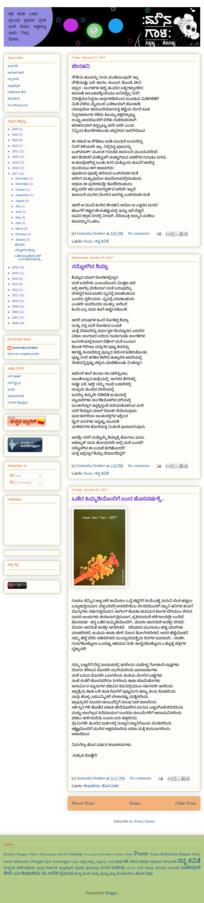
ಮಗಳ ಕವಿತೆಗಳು (112, 868)
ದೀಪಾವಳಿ (169, 861)
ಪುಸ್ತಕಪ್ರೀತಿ (14, 85)
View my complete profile (23, 354)
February (21, 234)
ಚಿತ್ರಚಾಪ (156, 861)
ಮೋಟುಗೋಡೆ (16, 396)
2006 (15, 323)
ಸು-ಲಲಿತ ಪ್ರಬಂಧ (18, 105)
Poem (88, 241)
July (18, 206)
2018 (15, 168)
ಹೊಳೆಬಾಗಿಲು (125, 873)
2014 (15, 278)
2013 (15, 284)
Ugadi (75, 861)
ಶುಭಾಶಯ (92, 786)
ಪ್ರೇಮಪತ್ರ (92, 868)
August (20, 201)
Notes (129, 854)
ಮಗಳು (131, 868)
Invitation (106, 854)
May (18, 217)
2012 (15, 290)
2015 (15, 273)
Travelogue (61, 861)
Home (134, 803)
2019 (15, 162)
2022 (15, 146)
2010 (15, 301)
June (18, 211)
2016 (15, 267)
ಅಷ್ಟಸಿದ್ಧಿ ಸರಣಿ (105, 861)
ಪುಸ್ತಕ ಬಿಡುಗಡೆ (46, 868)
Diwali (62, 854)
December (22, 178)
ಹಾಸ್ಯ (78, 873)
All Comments (20, 482)
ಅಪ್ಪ (83, 861)
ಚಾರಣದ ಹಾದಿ (16, 72)
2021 (15, 151)
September (22, 195)
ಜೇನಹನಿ (81, 66)
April (18, 223)
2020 (15, 157)
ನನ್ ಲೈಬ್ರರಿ (14, 383)
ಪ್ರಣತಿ (11, 389)
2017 (15, 173)
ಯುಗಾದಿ (173, 868)
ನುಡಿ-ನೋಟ (25, 868)
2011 (15, 295)
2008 (15, 312)
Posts (15, 475)
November (22, 184)
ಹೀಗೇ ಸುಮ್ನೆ (91, 873)
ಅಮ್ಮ (91, 861)
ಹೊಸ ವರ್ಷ (110, 786)
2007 (15, 317)
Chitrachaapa (47, 854)
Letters (119, 854)
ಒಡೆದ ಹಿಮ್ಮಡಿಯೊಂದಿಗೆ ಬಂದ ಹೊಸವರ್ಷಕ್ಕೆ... (118, 499)
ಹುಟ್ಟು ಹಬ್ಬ (108, 873)
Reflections (169, 854)
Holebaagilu (91, 854)
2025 (15, 129)
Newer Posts (83, 803)
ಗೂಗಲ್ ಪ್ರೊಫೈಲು (18, 402)
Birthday (9, 854)
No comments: (139, 233)
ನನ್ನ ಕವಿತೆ (101, 241)
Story (196, 854)
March (19, 228)
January (20, 239)
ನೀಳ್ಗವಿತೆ (9, 868)
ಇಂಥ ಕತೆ (13, 66)
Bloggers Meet (27, 854)
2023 (15, 140)
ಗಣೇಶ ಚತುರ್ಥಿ (139, 861)
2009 (15, 306)
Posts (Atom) (144, 821)
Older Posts (185, 803)
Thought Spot (40, 861)
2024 (15, 134)
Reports (185, 854)
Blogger (111, 893)
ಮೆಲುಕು (160, 868)
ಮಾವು (149, 868)
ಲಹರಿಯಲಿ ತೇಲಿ (17, 92)
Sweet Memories (16, 861)
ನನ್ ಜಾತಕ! (14, 376)
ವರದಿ (16, 873)
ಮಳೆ (140, 868)
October (20, 189)
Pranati (154, 854)
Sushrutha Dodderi (25, 347)
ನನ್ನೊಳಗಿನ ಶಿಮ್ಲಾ (90, 266)
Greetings (75, 854)
